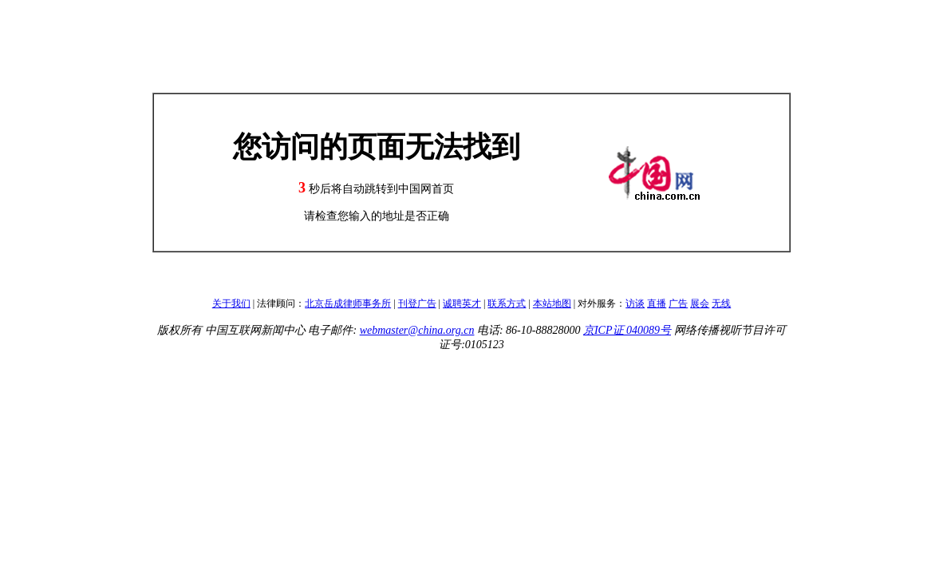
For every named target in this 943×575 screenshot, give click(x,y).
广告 (678, 303)
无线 (721, 303)
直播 (656, 303)
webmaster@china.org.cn (417, 330)
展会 (699, 303)
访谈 (635, 303)
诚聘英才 (462, 303)
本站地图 (552, 303)
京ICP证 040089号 (627, 330)
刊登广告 (417, 303)
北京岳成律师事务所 (348, 303)
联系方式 (506, 303)
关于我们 (231, 303)
